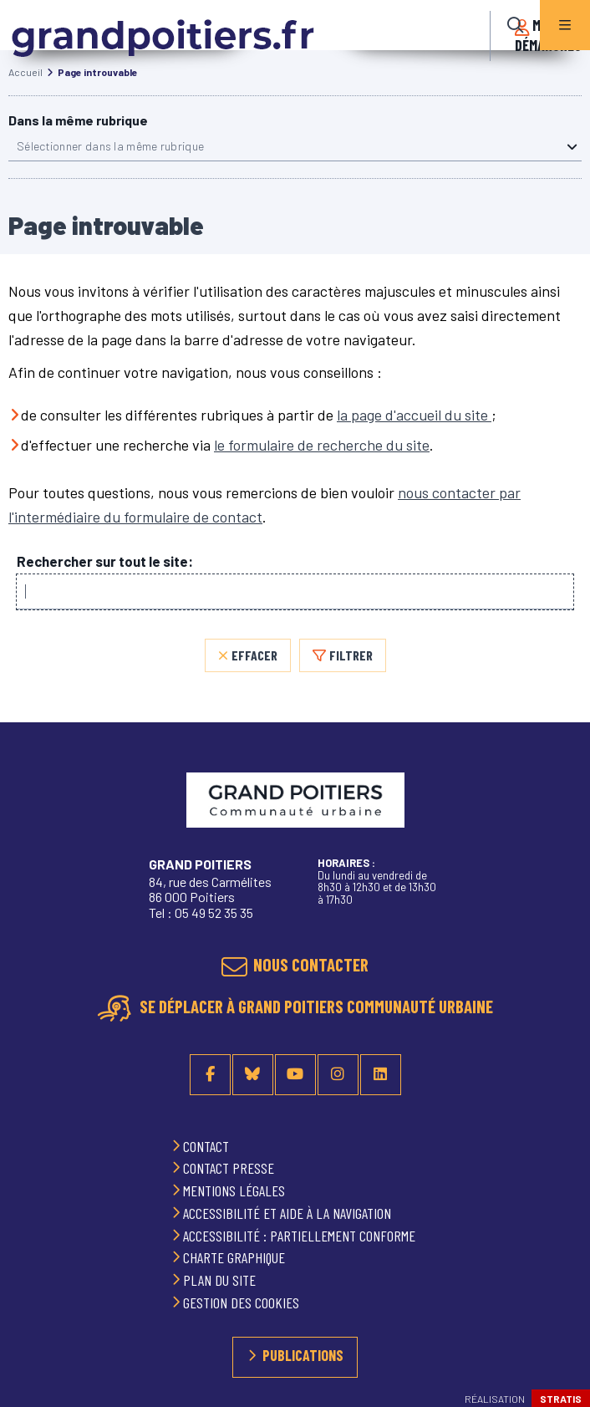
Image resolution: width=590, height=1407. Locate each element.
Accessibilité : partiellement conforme (301, 1235)
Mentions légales (235, 1190)
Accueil (25, 72)
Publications (302, 1355)
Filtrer (351, 655)
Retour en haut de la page (557, 814)
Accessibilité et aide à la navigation (288, 1213)
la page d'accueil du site (414, 414)
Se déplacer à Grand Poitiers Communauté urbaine (314, 1006)
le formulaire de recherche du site (322, 445)
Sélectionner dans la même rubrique (110, 146)
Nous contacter (311, 964)
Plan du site (221, 1280)
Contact (207, 1146)
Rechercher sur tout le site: (105, 561)
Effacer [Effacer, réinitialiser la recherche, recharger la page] (254, 655)
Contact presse (230, 1168)
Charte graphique (235, 1257)
